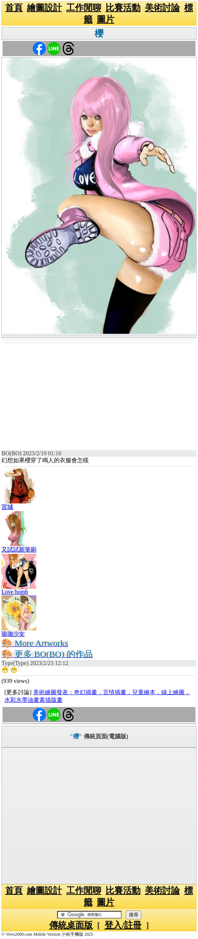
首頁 (14, 7)
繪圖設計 (44, 7)
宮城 (7, 507)
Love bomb (14, 592)
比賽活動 (123, 7)
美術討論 (162, 7)
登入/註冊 (123, 925)
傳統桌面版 (71, 925)
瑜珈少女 (13, 634)
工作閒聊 (83, 7)
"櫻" (76, 736)
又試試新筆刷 (18, 549)
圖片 (105, 19)
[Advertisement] (99, 398)
